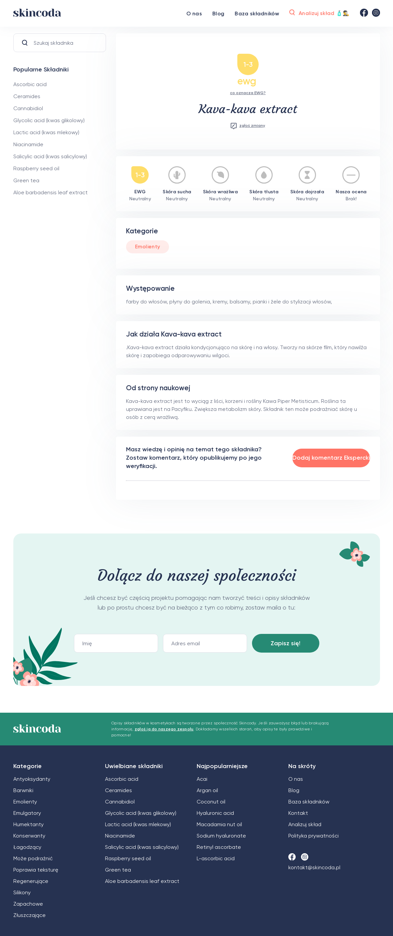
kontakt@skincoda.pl (314, 867)
